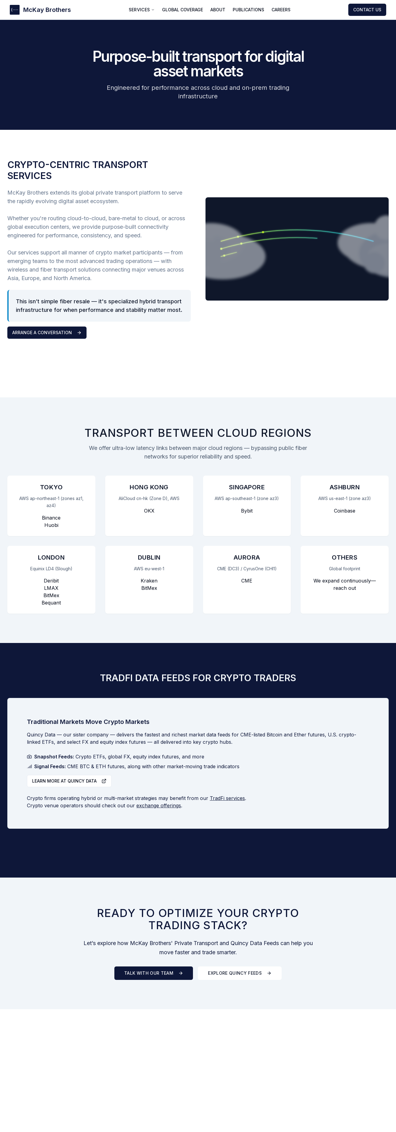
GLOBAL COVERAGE (182, 9)
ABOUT (217, 9)
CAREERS (281, 9)
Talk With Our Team (153, 973)
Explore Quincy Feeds (240, 973)
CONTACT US (367, 9)
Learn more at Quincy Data (69, 780)
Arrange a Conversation (47, 332)
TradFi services (227, 798)
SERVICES (142, 9)
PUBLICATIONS (248, 9)
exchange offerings (158, 805)
